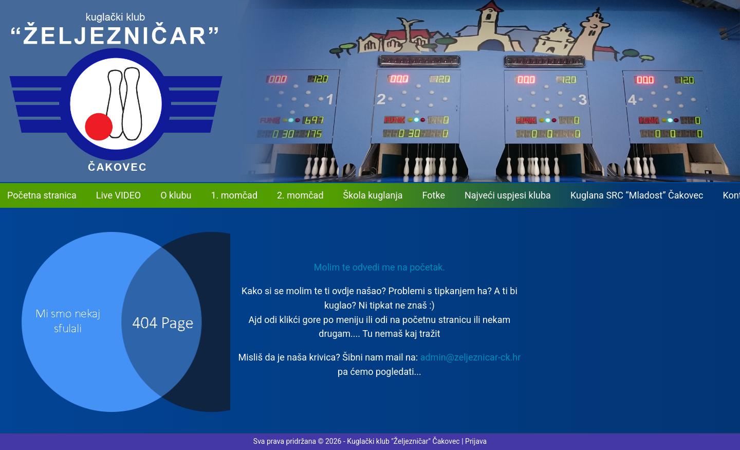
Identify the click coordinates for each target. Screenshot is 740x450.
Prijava (476, 441)
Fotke (433, 195)
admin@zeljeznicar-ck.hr (470, 357)
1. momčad (234, 195)
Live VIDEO (118, 195)
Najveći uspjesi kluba (508, 195)
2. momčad (300, 195)
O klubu (175, 195)
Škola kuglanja (373, 195)
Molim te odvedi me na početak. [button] (379, 267)
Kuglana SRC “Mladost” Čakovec (637, 195)
